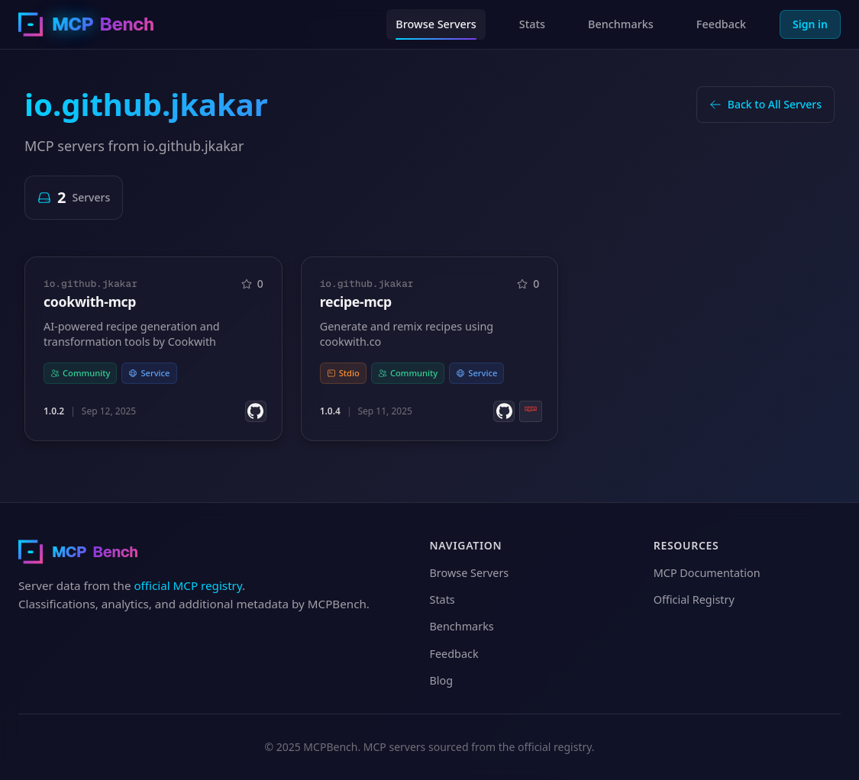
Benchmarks (621, 24)
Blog (442, 680)
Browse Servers (436, 24)
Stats (532, 24)
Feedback (721, 24)
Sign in (810, 24)
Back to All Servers (765, 104)
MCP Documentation (707, 573)
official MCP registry (188, 585)
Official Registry (694, 599)
